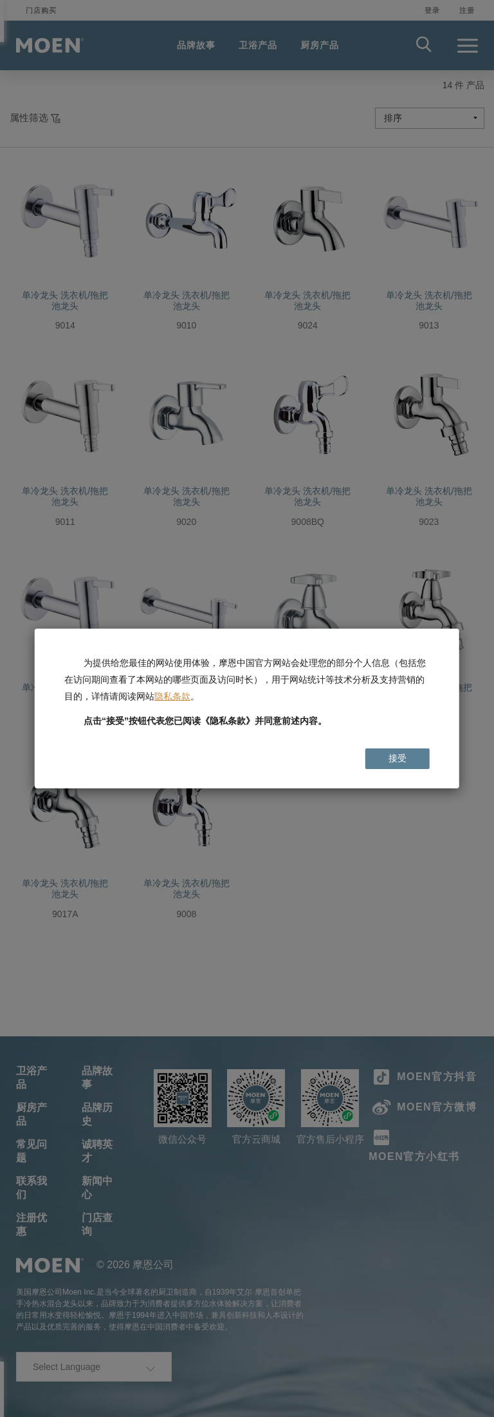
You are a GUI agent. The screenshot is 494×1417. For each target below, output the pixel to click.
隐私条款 (172, 696)
